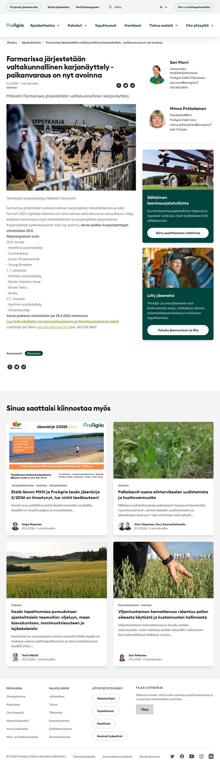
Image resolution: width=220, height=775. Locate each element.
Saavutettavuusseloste (117, 756)
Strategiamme (15, 696)
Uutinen (11, 87)
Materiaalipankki (17, 721)
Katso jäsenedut (58, 7)
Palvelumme (59, 688)
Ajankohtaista (31, 42)
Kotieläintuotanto (60, 729)
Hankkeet (132, 25)
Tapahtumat (105, 25)
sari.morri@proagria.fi (53, 327)
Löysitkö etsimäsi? (107, 688)
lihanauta (33, 353)
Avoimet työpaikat (109, 736)
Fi (164, 7)
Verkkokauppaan (87, 7)
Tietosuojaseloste (84, 756)
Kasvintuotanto (59, 721)
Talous (53, 704)
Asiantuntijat (106, 698)
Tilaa (144, 709)
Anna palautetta (17, 729)
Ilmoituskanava (150, 756)
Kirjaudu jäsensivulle (24, 7)
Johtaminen (56, 696)
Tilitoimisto (56, 712)
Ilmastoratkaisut (59, 737)
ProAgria (14, 688)
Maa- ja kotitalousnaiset (22, 737)
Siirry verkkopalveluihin (194, 7)
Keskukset (13, 704)
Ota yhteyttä (15, 712)
